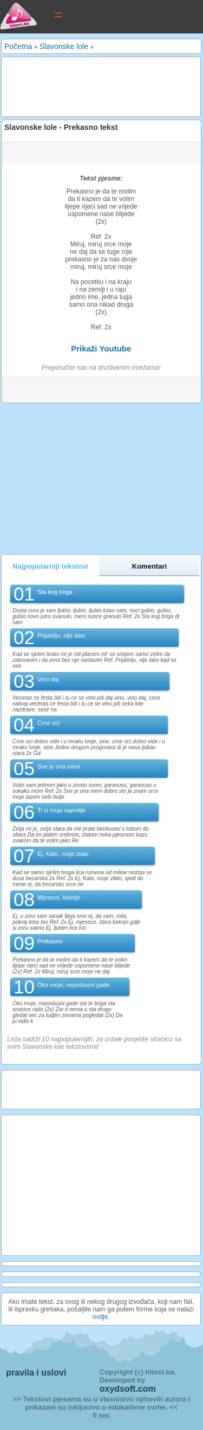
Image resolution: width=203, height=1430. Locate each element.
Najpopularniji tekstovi (50, 566)
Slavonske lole (64, 46)
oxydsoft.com (128, 1388)
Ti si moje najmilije (61, 810)
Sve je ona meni (58, 766)
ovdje (100, 1317)
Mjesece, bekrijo (58, 897)
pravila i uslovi (36, 1372)
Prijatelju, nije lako (61, 635)
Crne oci (48, 723)
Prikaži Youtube (101, 348)
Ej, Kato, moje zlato (63, 854)
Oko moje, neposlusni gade (73, 985)
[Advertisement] (90, 86)
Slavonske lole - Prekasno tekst (60, 127)
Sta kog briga (55, 592)
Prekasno (49, 941)
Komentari (149, 566)
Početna (18, 46)
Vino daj (48, 679)
